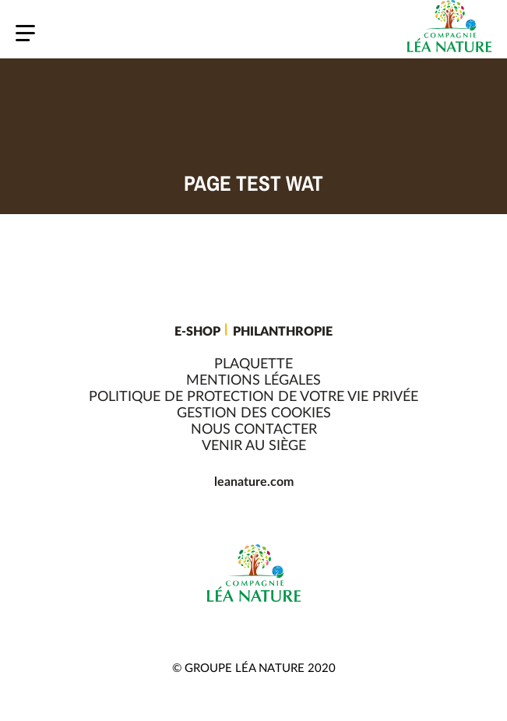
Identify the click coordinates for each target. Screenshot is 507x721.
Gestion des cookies (254, 413)
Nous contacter (254, 430)
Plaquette (253, 364)
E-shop (197, 331)
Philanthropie (283, 331)
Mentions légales (253, 381)
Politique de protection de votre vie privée (253, 397)
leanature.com (254, 482)
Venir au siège (254, 446)
